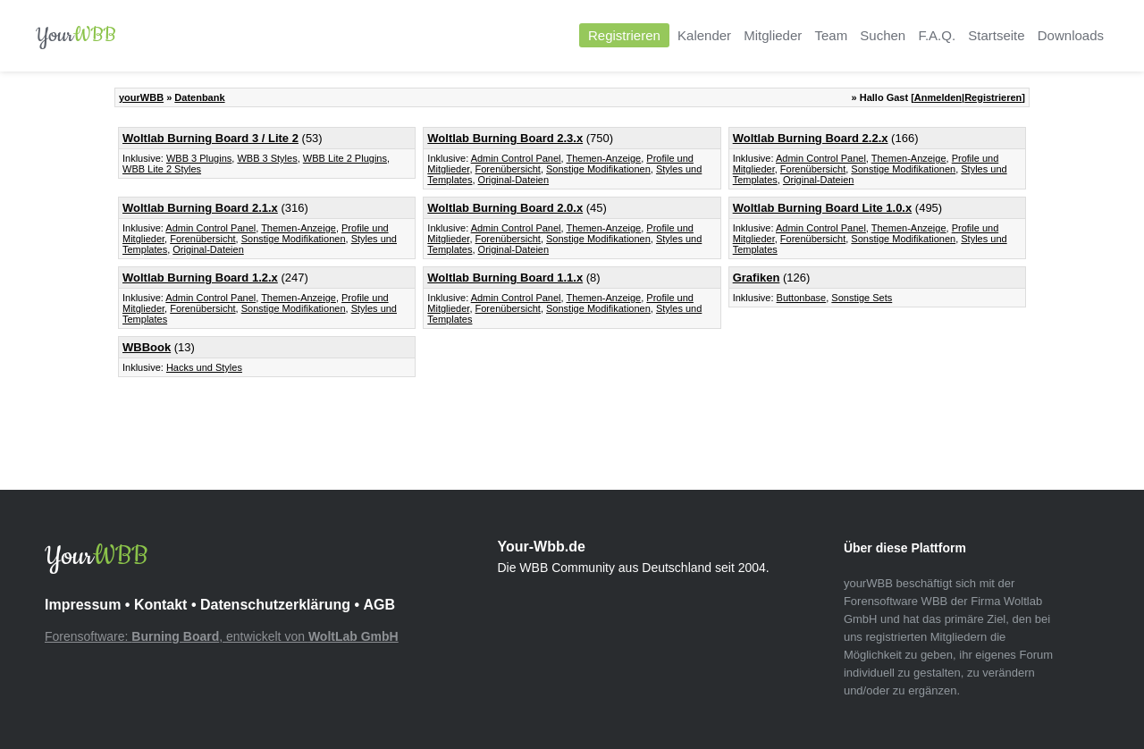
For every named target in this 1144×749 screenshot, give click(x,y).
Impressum (83, 604)
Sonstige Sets (861, 297)
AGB (379, 604)
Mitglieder (773, 35)
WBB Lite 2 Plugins (345, 158)
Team (830, 35)
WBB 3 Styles (267, 158)
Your (76, 35)
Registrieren (624, 35)
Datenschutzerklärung (275, 604)
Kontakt (161, 604)
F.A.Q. (936, 35)
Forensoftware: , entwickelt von (222, 636)
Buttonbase (802, 297)
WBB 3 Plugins (198, 158)
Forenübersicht (508, 169)
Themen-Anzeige (603, 158)
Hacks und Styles (204, 367)
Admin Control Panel (516, 158)
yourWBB (141, 97)
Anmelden (938, 97)
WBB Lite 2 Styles (161, 169)
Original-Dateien (513, 179)
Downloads (1071, 35)
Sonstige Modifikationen (598, 169)
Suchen (882, 35)
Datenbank (199, 97)
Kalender (704, 35)
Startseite (996, 35)
